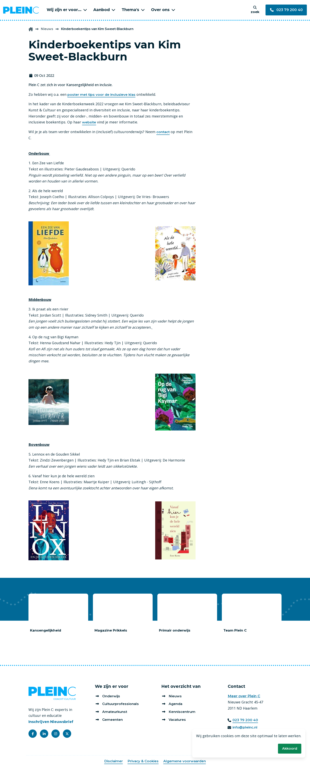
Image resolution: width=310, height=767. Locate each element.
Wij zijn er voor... (64, 9)
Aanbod (101, 9)
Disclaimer (111, 761)
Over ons (160, 9)
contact (163, 132)
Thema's (130, 9)
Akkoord (289, 748)
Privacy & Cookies (142, 761)
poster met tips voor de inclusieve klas (102, 94)
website (89, 122)
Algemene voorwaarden (185, 761)
